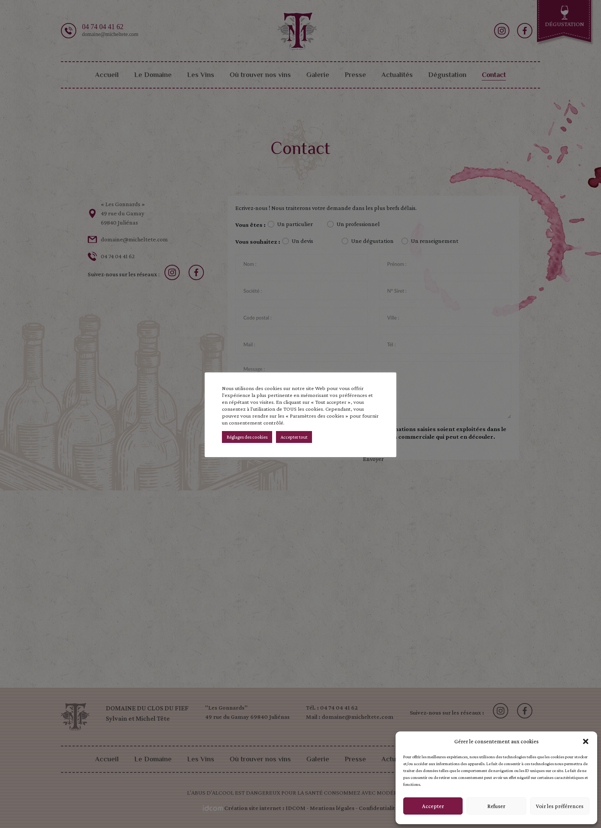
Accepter (433, 806)
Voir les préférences (559, 806)
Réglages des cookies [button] (247, 437)
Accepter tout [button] (294, 437)
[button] (586, 741)
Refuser (496, 806)
